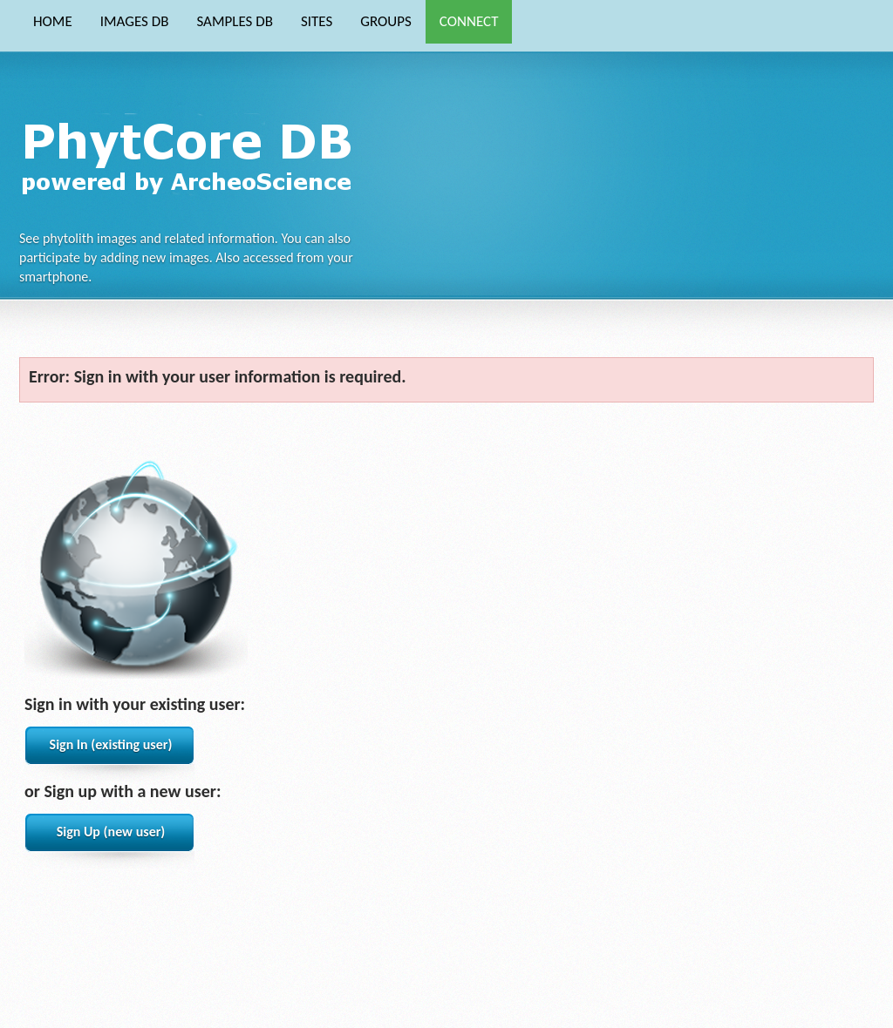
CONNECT (469, 21)
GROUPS (386, 21)
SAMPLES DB (234, 21)
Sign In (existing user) (111, 744)
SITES (316, 21)
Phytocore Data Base (192, 153)
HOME (52, 21)
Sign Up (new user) (111, 831)
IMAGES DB (134, 21)
